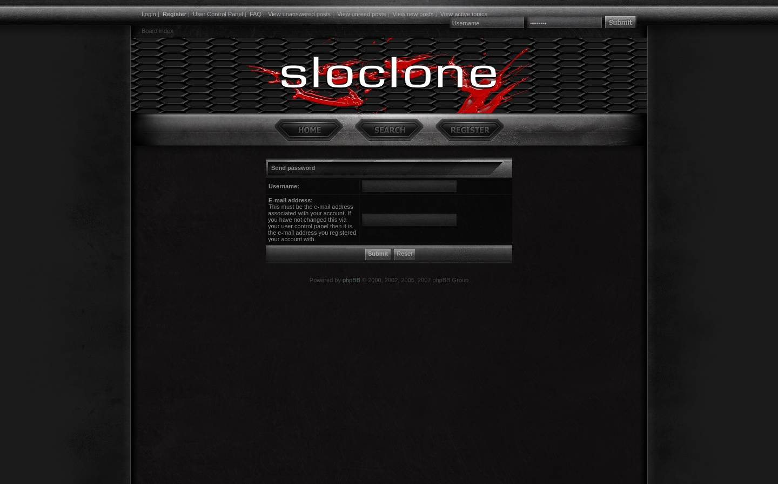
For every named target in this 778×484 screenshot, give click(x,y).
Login (149, 14)
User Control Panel (218, 14)
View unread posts (361, 14)
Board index (157, 31)
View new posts (412, 14)
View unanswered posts (299, 14)
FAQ (255, 14)
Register (174, 14)
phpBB (351, 280)
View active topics (463, 14)
